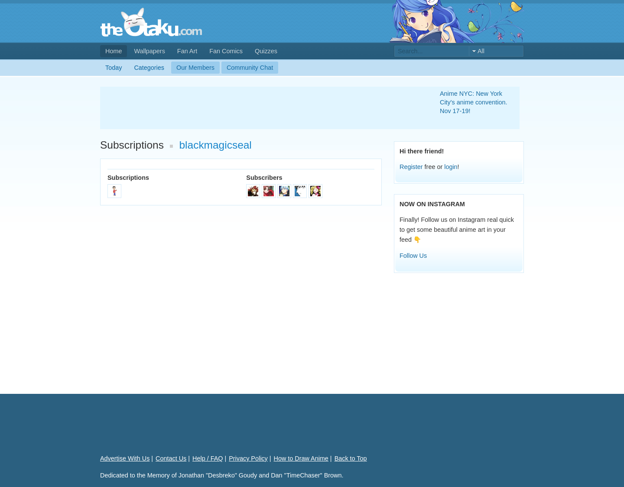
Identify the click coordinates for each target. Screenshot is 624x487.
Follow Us (413, 255)
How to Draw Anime (301, 458)
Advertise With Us (125, 458)
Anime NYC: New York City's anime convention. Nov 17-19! (473, 102)
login (450, 166)
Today (113, 67)
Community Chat (250, 67)
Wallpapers (149, 51)
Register (411, 166)
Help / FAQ (207, 458)
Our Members (195, 67)
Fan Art (187, 51)
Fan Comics (226, 51)
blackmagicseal (215, 145)
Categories (149, 67)
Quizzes (266, 51)
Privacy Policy (248, 458)
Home (113, 51)
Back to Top (351, 458)
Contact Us (171, 458)
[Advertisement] (259, 107)
